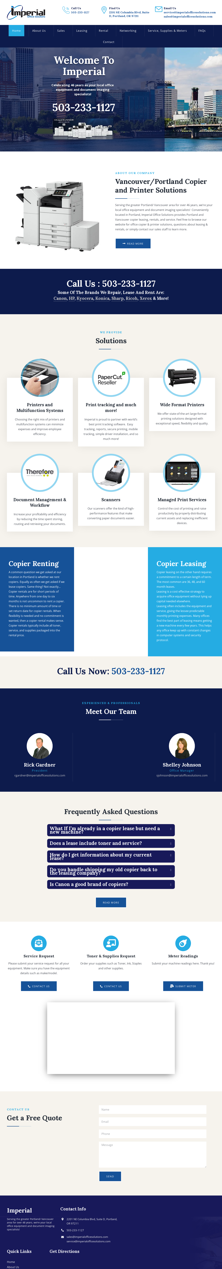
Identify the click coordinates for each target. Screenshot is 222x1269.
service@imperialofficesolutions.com (88, 1241)
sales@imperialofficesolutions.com (87, 1236)
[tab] (111, 830)
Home (11, 1262)
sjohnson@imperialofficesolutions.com (182, 775)
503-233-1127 (129, 283)
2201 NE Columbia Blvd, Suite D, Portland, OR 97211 (92, 1221)
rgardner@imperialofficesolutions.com (39, 775)
